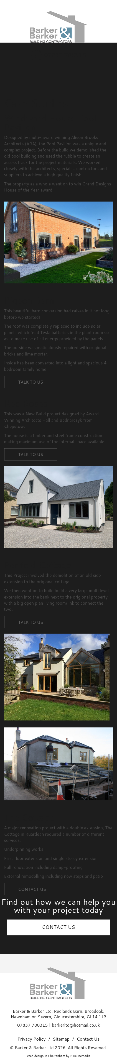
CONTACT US (58, 927)
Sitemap (61, 1039)
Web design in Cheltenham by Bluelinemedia (58, 1056)
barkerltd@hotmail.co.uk (76, 1025)
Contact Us (88, 1039)
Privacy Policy (31, 1039)
